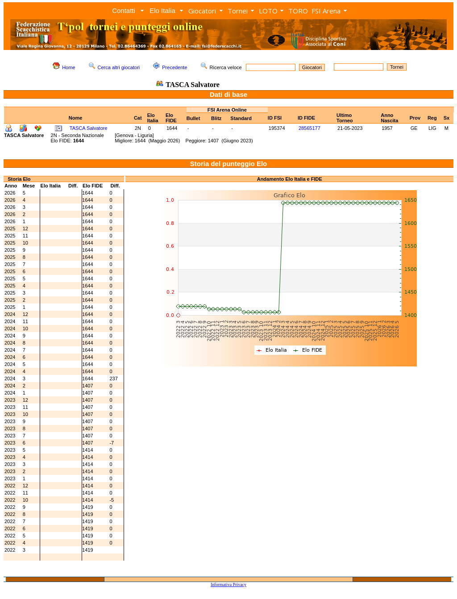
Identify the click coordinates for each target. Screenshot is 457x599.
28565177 (309, 128)
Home (68, 67)
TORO (298, 10)
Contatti (123, 10)
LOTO (268, 10)
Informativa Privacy (228, 584)
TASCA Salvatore (89, 128)
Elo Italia (162, 10)
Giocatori (202, 10)
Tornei (238, 10)
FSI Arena (326, 10)
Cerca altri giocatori (119, 67)
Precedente (174, 67)
